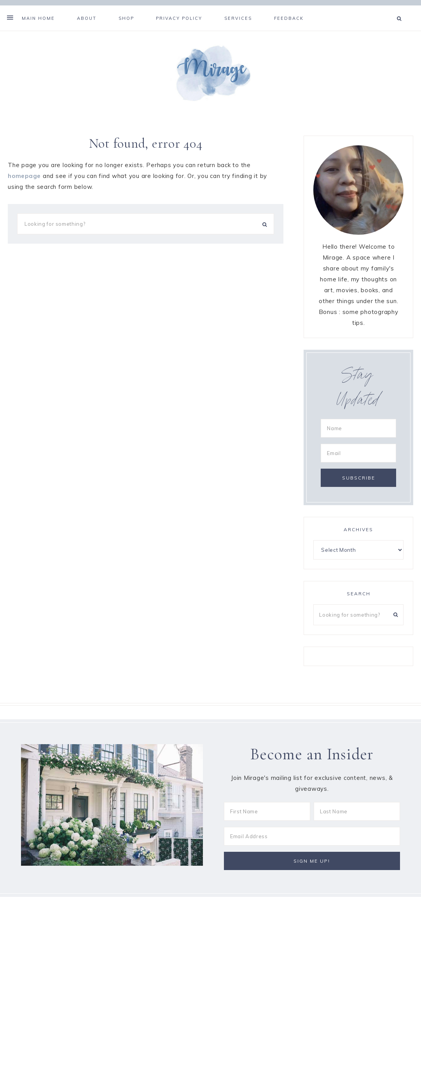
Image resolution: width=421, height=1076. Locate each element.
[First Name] (267, 816)
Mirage (211, 76)
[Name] (358, 433)
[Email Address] (312, 841)
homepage (24, 180)
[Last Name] (357, 816)
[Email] (358, 457)
